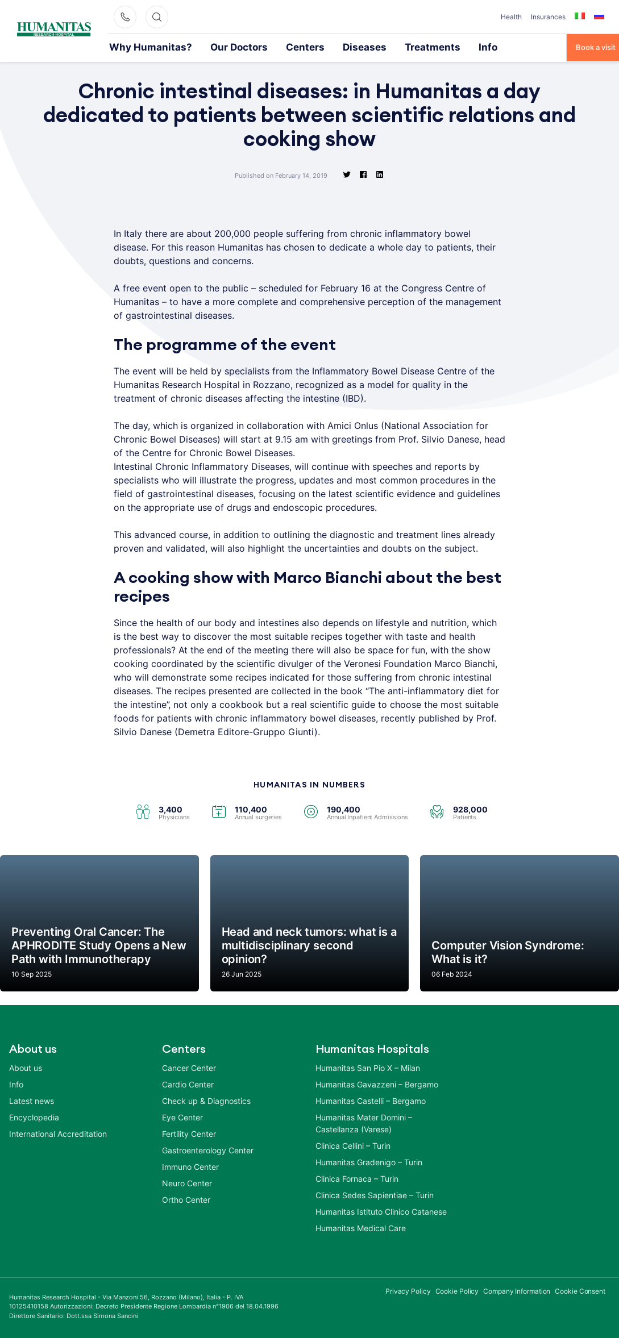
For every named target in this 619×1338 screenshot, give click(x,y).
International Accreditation (58, 1132)
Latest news (31, 1099)
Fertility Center (189, 1132)
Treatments (364, 46)
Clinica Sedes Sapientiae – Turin (374, 1194)
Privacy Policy (408, 1290)
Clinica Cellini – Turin (352, 1144)
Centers (261, 46)
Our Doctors (207, 46)
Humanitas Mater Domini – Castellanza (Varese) (363, 1122)
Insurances (548, 16)
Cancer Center (189, 1067)
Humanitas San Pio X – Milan (367, 1067)
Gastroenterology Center (208, 1149)
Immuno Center (190, 1165)
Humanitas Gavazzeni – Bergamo (376, 1083)
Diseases (310, 46)
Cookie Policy (457, 1290)
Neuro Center (187, 1182)
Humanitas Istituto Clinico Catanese (381, 1210)
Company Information (516, 1290)
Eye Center (182, 1116)
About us (25, 1067)
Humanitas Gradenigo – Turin (368, 1161)
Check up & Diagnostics (206, 1099)
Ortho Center (186, 1198)
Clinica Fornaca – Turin (356, 1177)
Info (410, 46)
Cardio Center (188, 1083)
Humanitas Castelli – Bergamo (370, 1099)
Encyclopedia (34, 1116)
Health (511, 16)
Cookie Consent (580, 1290)
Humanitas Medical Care (360, 1227)
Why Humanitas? (138, 46)
